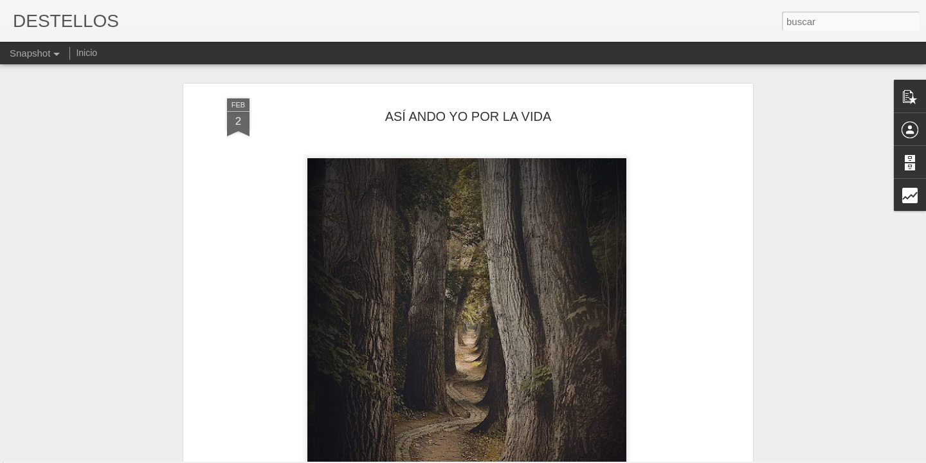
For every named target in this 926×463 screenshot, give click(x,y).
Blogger (513, 456)
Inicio (86, 53)
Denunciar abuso (556, 456)
